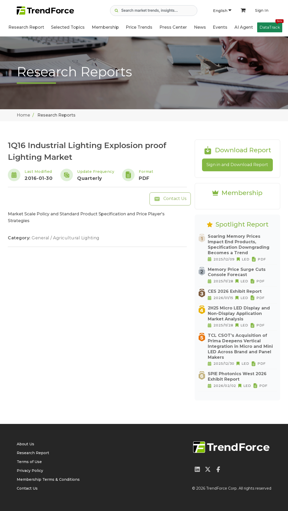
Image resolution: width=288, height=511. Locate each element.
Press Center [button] (173, 27)
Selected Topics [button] (68, 27)
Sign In (261, 10)
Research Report (26, 27)
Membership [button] (105, 27)
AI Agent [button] (243, 27)
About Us (25, 444)
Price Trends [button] (139, 27)
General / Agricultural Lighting (66, 237)
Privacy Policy (30, 470)
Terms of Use (29, 461)
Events (220, 27)
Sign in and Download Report (237, 164)
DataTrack (271, 26)
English (222, 10)
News (200, 27)
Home (23, 115)
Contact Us (170, 199)
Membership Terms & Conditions (48, 479)
